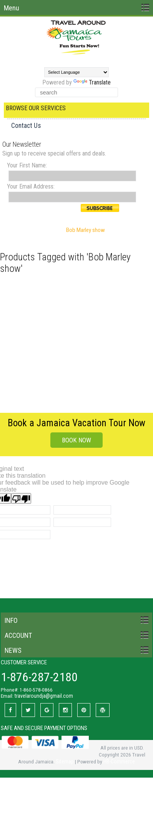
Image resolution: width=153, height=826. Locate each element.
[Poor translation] (21, 498)
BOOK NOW (76, 440)
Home (13, 230)
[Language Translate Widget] (76, 72)
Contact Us (26, 125)
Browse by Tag (43, 230)
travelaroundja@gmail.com (44, 696)
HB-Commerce (119, 761)
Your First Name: (27, 165)
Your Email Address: (31, 186)
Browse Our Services (36, 108)
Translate (92, 82)
